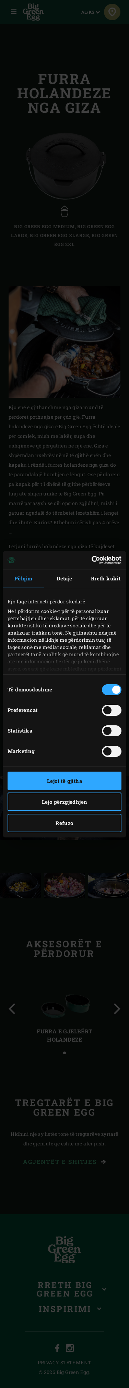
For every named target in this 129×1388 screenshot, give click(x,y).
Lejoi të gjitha (64, 780)
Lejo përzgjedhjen (64, 801)
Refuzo (64, 823)
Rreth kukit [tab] (105, 578)
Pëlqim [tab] (23, 578)
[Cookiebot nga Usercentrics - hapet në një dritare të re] (92, 560)
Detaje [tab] (64, 578)
